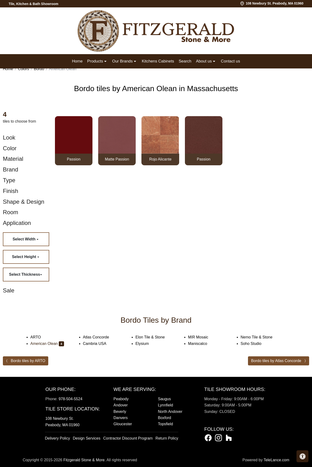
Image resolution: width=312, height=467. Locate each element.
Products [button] (95, 61)
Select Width (25, 239)
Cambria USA (98, 344)
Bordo (39, 69)
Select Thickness (24, 274)
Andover (120, 405)
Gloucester (122, 424)
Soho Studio (254, 344)
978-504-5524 (70, 399)
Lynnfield (165, 405)
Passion (74, 159)
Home (77, 61)
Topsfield (165, 424)
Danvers (120, 418)
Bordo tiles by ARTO (28, 361)
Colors (23, 69)
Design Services (87, 438)
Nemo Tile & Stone (260, 337)
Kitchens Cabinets (158, 61)
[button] (302, 456)
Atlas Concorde (100, 337)
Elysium (145, 344)
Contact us (230, 61)
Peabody (121, 399)
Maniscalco (200, 344)
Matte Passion (117, 159)
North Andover (170, 412)
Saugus (164, 399)
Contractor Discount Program (128, 438)
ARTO (38, 337)
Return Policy (167, 438)
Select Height (24, 257)
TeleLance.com (276, 460)
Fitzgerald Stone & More (84, 460)
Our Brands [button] (123, 61)
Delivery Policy (57, 438)
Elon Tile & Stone (153, 337)
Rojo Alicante (160, 159)
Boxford (164, 418)
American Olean (47, 344)
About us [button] (204, 61)
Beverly (119, 412)
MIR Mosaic (201, 337)
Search (185, 61)
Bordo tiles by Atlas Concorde (276, 361)
